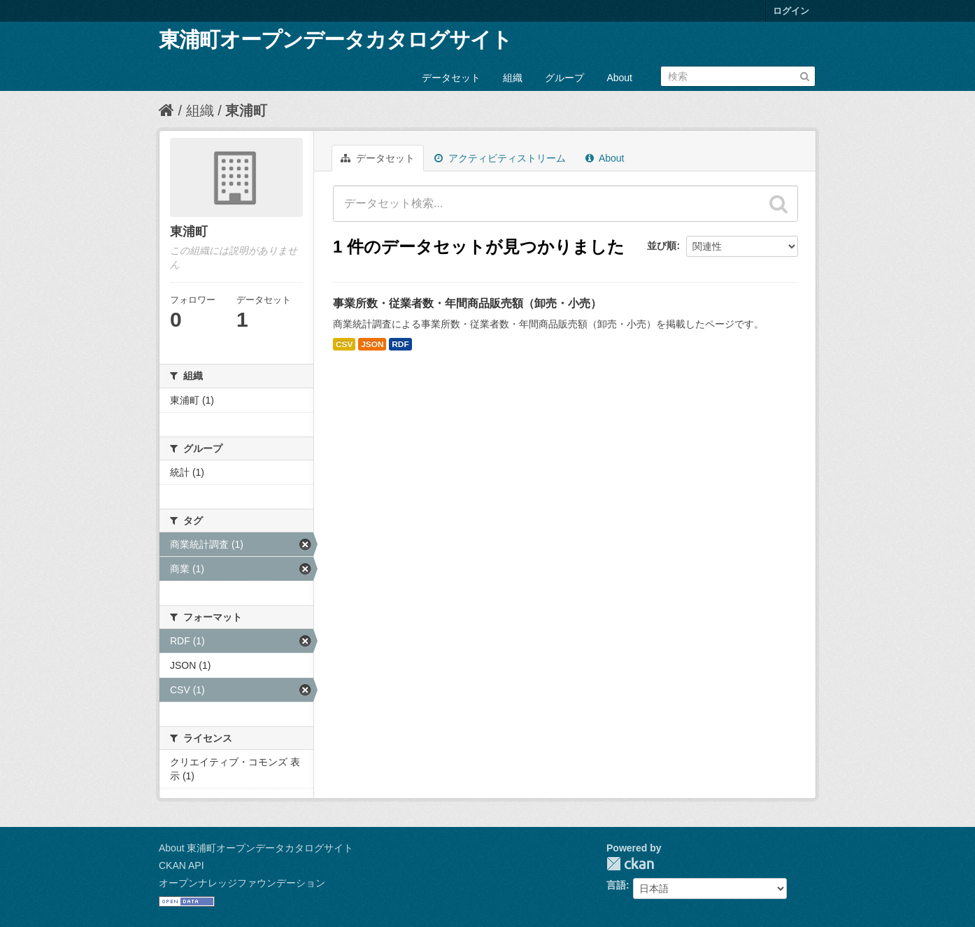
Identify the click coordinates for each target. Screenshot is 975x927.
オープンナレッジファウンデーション (242, 883)
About (619, 77)
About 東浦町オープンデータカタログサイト (256, 848)
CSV (344, 344)
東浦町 (246, 110)
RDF (400, 344)
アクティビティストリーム (500, 158)
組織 (512, 77)
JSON (372, 344)
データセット (451, 77)
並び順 (661, 245)
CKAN (630, 863)
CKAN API (181, 865)
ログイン (791, 11)
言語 (616, 885)
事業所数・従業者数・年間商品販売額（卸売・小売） (467, 303)
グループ (564, 77)
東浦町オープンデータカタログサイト (335, 39)
